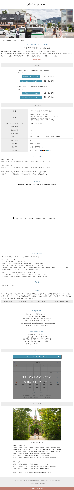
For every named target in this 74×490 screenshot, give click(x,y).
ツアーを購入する (10, 40)
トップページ (3, 40)
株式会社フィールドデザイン (41, 483)
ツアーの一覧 (21, 480)
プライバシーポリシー (51, 480)
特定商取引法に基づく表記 (39, 480)
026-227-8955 (44, 344)
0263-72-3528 (44, 325)
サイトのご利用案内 (29, 480)
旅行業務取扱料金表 (50, 323)
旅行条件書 (28, 323)
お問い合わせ (59, 480)
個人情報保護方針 (38, 323)
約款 (21, 323)
